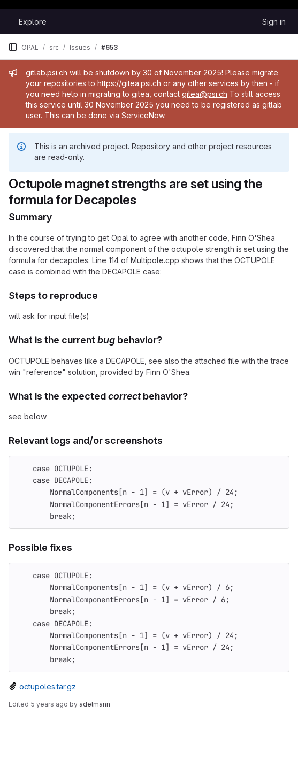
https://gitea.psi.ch (129, 83)
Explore (33, 21)
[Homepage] (8, 21)
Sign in (274, 21)
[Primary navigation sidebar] (12, 47)
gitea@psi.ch (204, 93)
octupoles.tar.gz (47, 686)
